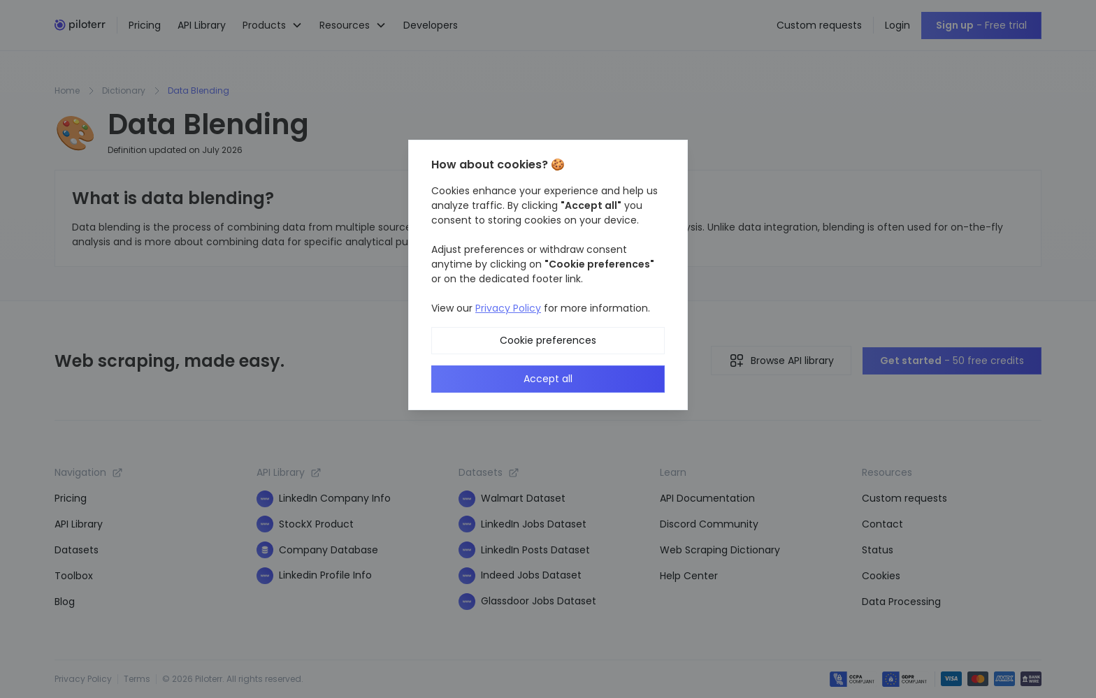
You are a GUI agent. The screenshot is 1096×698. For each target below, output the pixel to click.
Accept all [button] (548, 379)
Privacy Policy (508, 308)
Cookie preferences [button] (548, 340)
